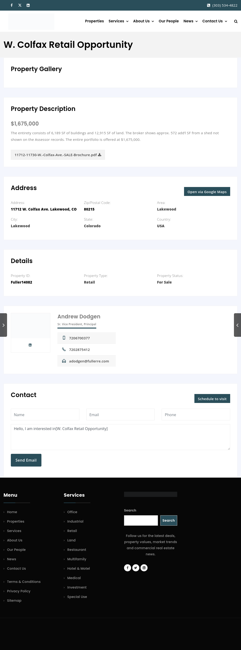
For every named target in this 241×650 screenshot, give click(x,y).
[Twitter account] (135, 567)
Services (116, 21)
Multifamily (76, 559)
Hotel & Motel (78, 568)
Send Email (26, 460)
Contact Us (212, 21)
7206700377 (79, 338)
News (188, 21)
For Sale (164, 282)
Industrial (75, 521)
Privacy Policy (19, 591)
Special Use (77, 596)
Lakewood (166, 209)
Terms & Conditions (24, 581)
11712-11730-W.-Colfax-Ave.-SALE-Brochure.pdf (58, 154)
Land (71, 540)
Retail (89, 282)
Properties (94, 21)
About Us (141, 21)
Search (130, 510)
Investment (77, 587)
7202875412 (79, 349)
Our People (169, 21)
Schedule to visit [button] (212, 398)
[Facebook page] (127, 567)
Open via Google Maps (207, 191)
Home (12, 512)
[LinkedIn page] (144, 567)
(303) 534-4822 (224, 5)
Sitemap (14, 600)
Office (72, 512)
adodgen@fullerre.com (89, 361)
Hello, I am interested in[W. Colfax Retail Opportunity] (120, 437)
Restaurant (76, 549)
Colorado (92, 225)
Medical (74, 578)
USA (161, 225)
